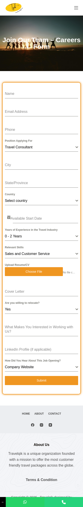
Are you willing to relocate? (22, 302)
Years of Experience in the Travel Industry (31, 229)
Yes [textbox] (8, 309)
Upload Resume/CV (17, 264)
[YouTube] (50, 425)
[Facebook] (32, 425)
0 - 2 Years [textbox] (13, 236)
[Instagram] (41, 425)
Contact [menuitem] (54, 413)
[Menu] (76, 8)
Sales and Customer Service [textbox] (27, 254)
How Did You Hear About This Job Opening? (33, 360)
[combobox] (41, 147)
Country (10, 194)
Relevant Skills (14, 247)
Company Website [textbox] (19, 367)
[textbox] (40, 201)
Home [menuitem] (26, 413)
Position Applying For (18, 140)
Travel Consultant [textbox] (19, 147)
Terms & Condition (41, 480)
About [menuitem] (39, 413)
